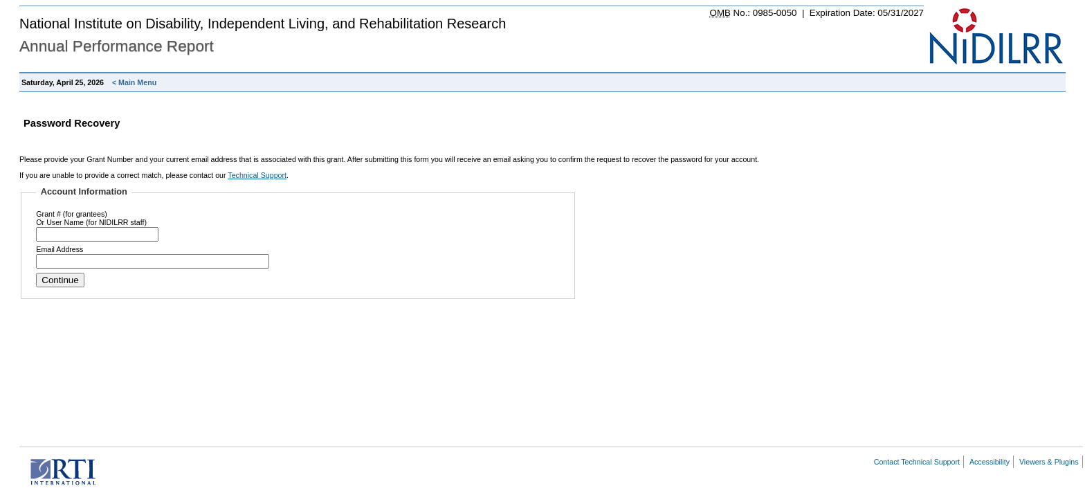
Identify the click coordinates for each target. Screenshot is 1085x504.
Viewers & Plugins (1049, 462)
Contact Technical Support (917, 462)
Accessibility (989, 462)
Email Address (59, 249)
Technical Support (257, 175)
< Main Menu (134, 82)
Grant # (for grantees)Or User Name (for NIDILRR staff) (91, 218)
